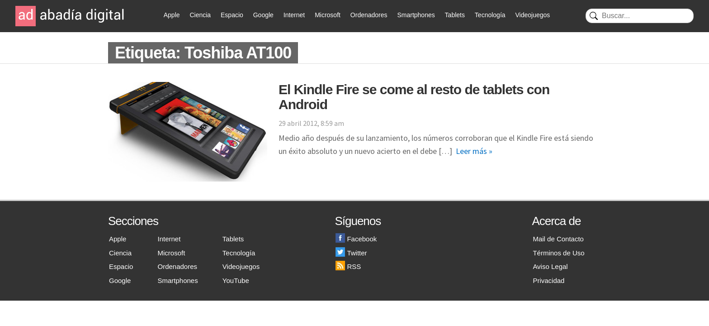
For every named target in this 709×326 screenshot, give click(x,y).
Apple (172, 15)
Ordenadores (369, 15)
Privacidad (548, 280)
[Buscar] (640, 16)
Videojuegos (532, 15)
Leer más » (474, 151)
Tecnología (490, 15)
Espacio (232, 15)
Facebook (356, 239)
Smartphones (416, 15)
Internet (294, 15)
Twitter (351, 253)
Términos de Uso (558, 253)
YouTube (235, 280)
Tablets (455, 15)
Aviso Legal (550, 266)
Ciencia (200, 15)
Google (263, 15)
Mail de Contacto (558, 239)
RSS (348, 266)
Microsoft (327, 15)
